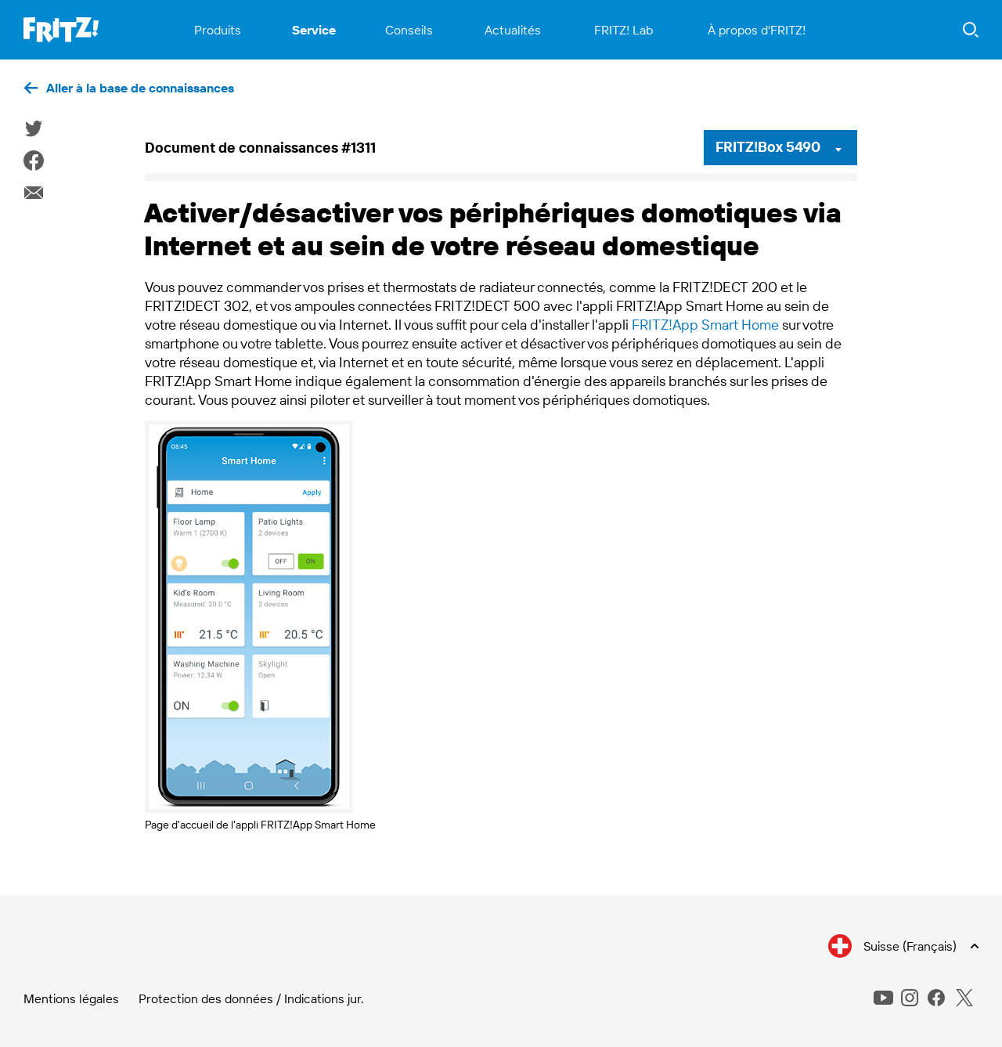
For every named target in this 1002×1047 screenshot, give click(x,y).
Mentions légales (71, 998)
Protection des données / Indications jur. (251, 998)
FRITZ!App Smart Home (705, 325)
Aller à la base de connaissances (140, 88)
